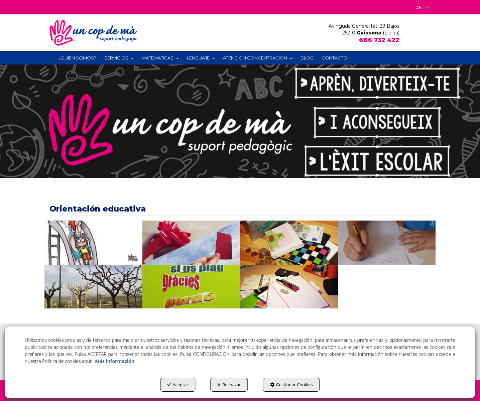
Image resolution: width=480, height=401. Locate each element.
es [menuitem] (428, 7)
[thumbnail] (93, 243)
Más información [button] (114, 361)
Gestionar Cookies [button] (291, 385)
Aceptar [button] (177, 385)
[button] (52, 8)
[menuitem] (422, 7)
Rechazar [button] (229, 385)
